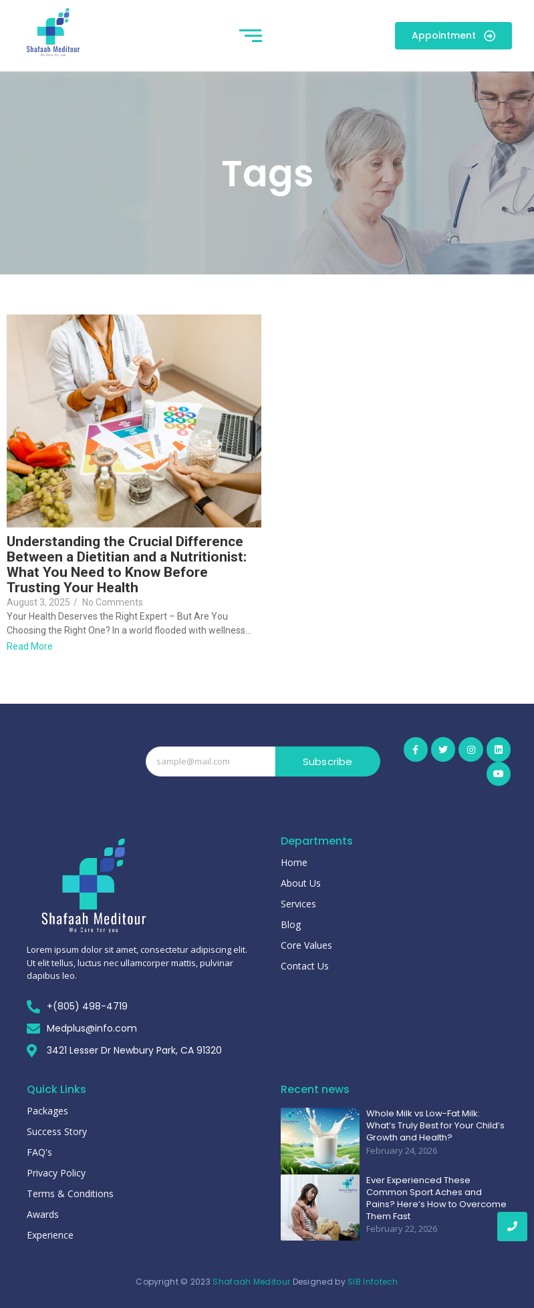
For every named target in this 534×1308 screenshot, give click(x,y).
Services (298, 903)
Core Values (306, 945)
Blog (291, 924)
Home (294, 862)
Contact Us (305, 965)
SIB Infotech (373, 1281)
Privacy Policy (56, 1172)
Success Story (57, 1131)
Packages (47, 1110)
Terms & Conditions (70, 1193)
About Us (301, 883)
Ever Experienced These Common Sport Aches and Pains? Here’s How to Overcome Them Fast (436, 1198)
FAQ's (39, 1152)
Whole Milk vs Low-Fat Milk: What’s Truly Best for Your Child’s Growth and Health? (435, 1126)
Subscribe (328, 761)
